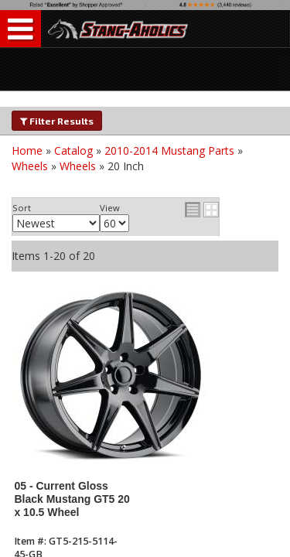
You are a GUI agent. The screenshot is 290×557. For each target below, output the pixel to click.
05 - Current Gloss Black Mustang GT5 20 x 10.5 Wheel (71, 499)
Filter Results (57, 120)
